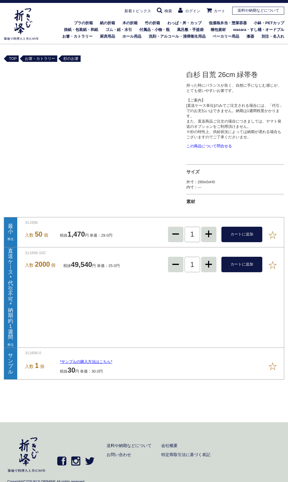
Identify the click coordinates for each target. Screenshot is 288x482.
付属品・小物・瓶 (154, 29)
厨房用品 (107, 36)
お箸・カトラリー (77, 36)
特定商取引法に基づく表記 (185, 454)
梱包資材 (218, 29)
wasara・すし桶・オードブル (258, 29)
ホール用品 (131, 36)
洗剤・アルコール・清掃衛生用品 (177, 36)
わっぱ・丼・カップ (184, 23)
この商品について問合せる (209, 146)
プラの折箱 (83, 23)
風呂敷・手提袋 (190, 29)
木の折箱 (130, 23)
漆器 (250, 36)
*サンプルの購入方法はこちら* (86, 361)
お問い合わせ (119, 454)
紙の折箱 (107, 23)
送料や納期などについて (258, 10)
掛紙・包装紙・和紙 (81, 29)
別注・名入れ (272, 36)
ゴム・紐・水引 (118, 29)
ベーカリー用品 (226, 36)
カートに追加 (241, 234)
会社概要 (169, 445)
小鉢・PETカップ (269, 23)
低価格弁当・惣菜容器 (228, 23)
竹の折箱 (152, 23)
